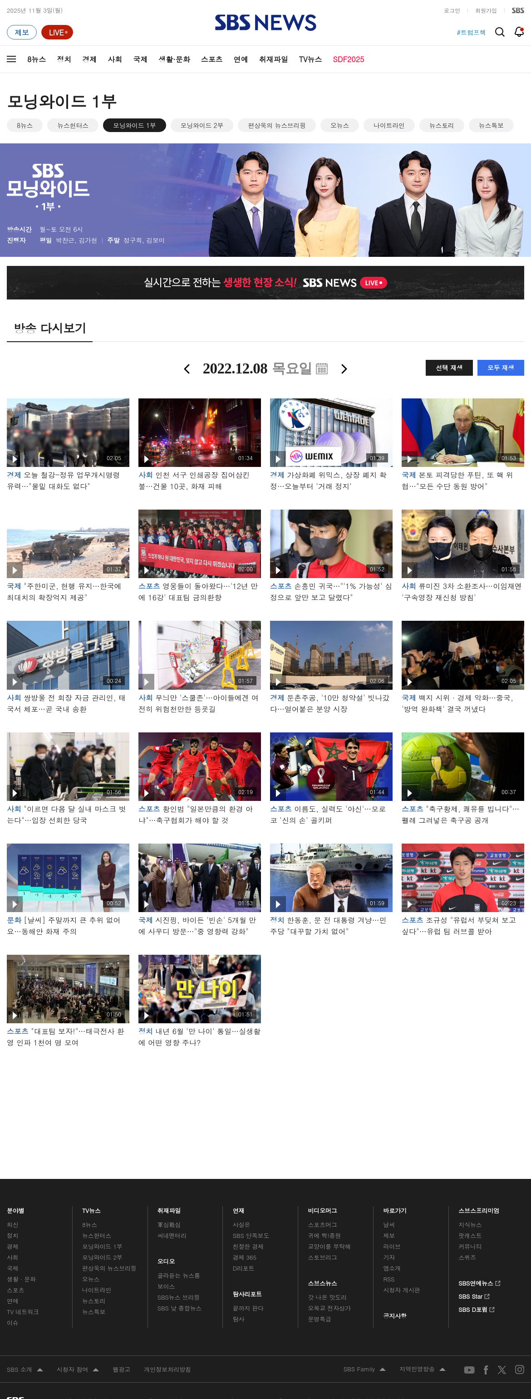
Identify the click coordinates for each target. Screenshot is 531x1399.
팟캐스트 (470, 1235)
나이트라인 (389, 125)
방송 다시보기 (49, 328)
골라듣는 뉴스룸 (178, 1275)
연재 (239, 1208)
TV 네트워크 (23, 1311)
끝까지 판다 (248, 1308)
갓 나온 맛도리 (327, 1297)
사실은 (242, 1224)
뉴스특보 (491, 125)
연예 (241, 59)
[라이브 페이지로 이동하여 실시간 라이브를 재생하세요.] (57, 32)
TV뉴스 (310, 59)
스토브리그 (322, 1257)
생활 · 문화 (21, 1279)
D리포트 (244, 1268)
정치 (64, 59)
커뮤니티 (470, 1246)
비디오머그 (323, 1208)
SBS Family (365, 1369)
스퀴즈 (467, 1257)
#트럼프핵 (471, 32)
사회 (115, 59)
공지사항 (394, 1315)
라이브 (392, 1246)
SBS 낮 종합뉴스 (179, 1308)
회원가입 (486, 10)
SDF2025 (348, 59)
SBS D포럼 (476, 1308)
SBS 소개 (25, 1370)
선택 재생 (449, 367)
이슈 (13, 1322)
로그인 (452, 10)
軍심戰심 (169, 1224)
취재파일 (273, 59)
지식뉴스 (470, 1224)
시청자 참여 (78, 1370)
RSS (388, 1279)
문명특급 (319, 1319)
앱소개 (392, 1268)
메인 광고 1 (265, 1101)
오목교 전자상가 (329, 1308)
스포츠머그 (322, 1224)
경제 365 (244, 1257)
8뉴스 (36, 59)
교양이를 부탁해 (329, 1246)
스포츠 (212, 59)
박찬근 (65, 240)
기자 (389, 1257)
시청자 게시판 (401, 1290)
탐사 (239, 1319)
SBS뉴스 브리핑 (178, 1297)
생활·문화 (174, 59)
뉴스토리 (441, 125)
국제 (140, 59)
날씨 (389, 1224)
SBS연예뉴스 (479, 1282)
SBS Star (474, 1295)
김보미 (155, 240)
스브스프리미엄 (479, 1208)
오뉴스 (339, 125)
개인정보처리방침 (167, 1369)
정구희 (132, 240)
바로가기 (395, 1208)
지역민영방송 (422, 1369)
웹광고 (121, 1369)
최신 (13, 1224)
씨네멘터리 (172, 1235)
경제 (89, 59)
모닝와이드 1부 (134, 125)
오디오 (166, 1259)
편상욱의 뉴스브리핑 (277, 125)
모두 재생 (500, 367)
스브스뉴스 (323, 1281)
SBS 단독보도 (251, 1235)
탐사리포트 (247, 1292)
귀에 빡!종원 (324, 1235)
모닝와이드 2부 (202, 125)
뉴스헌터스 (72, 125)
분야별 (16, 1208)
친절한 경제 (248, 1246)
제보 (389, 1235)
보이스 (166, 1286)
